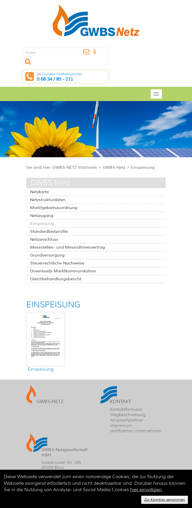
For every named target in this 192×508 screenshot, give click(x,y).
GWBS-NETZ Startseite (74, 167)
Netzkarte (39, 192)
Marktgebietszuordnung (53, 207)
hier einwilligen (146, 489)
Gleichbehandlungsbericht (55, 279)
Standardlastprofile (49, 231)
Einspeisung (143, 167)
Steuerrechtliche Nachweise (57, 263)
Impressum (121, 425)
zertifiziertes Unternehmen (135, 430)
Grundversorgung (47, 255)
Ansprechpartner (126, 420)
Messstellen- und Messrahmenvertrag (67, 247)
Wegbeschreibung (128, 414)
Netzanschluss (44, 239)
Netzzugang (41, 215)
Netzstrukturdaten (48, 199)
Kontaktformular (126, 409)
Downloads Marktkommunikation (63, 271)
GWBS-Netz (114, 167)
